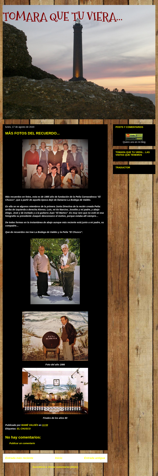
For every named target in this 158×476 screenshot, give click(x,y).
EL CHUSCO (24, 428)
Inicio (58, 458)
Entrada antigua (94, 458)
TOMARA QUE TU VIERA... (63, 16)
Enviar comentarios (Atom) (63, 467)
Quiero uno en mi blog (134, 142)
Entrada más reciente (19, 458)
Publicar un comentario (22, 443)
